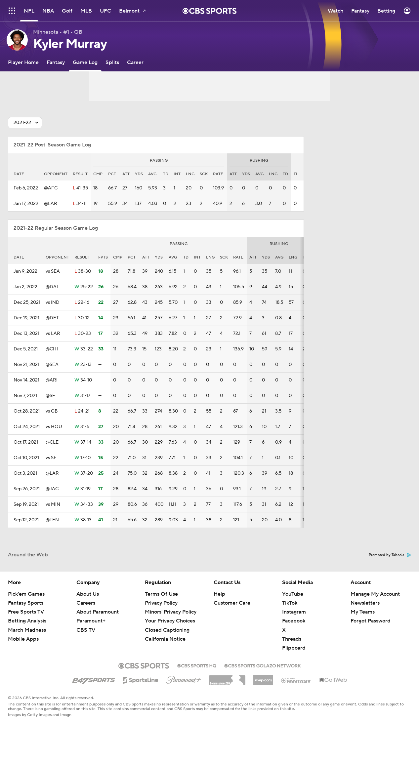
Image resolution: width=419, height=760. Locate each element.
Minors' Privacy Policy (170, 612)
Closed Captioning (167, 630)
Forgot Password (371, 621)
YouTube (292, 594)
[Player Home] (23, 62)
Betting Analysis (27, 621)
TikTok (289, 603)
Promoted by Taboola (390, 555)
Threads (291, 639)
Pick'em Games (26, 594)
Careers (85, 603)
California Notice (165, 639)
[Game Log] (85, 62)
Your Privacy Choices (170, 621)
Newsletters (365, 603)
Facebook (293, 621)
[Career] (135, 62)
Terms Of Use (161, 594)
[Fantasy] (56, 62)
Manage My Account (375, 594)
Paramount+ (90, 621)
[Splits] (112, 62)
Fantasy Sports (25, 603)
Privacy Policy (161, 603)
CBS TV (85, 630)
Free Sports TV (26, 612)
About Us (87, 594)
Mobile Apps (23, 639)
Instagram (294, 612)
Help (219, 594)
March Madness (27, 630)
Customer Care (232, 603)
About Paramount (97, 612)
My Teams (363, 612)
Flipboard (294, 648)
